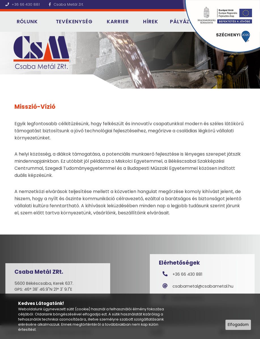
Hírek (150, 21)
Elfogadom (238, 324)
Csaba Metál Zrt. (66, 4)
